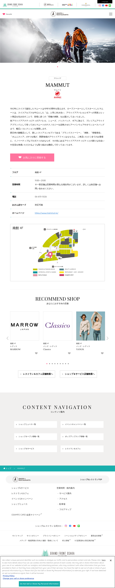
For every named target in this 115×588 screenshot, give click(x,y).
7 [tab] (63, 364)
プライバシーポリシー (51, 536)
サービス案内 (65, 493)
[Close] (111, 562)
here (103, 562)
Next (107, 338)
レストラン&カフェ (20, 493)
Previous (7, 338)
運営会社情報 (96, 536)
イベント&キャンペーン (22, 498)
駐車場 (62, 504)
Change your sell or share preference (18, 580)
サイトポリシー (33, 536)
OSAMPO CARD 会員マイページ (25, 514)
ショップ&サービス (20, 488)
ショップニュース (19, 504)
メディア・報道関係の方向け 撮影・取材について (39, 540)
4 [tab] (55, 364)
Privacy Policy (8, 577)
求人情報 (65, 540)
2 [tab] (49, 364)
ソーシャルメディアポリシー (75, 536)
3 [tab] (52, 364)
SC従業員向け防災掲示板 (84, 540)
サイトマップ (17, 536)
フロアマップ (65, 509)
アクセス (63, 498)
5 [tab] (57, 364)
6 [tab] (60, 364)
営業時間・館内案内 (66, 488)
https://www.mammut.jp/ (46, 213)
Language (105, 2)
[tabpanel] (57, 40)
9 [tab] (68, 364)
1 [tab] (57, 67)
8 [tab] (66, 364)
